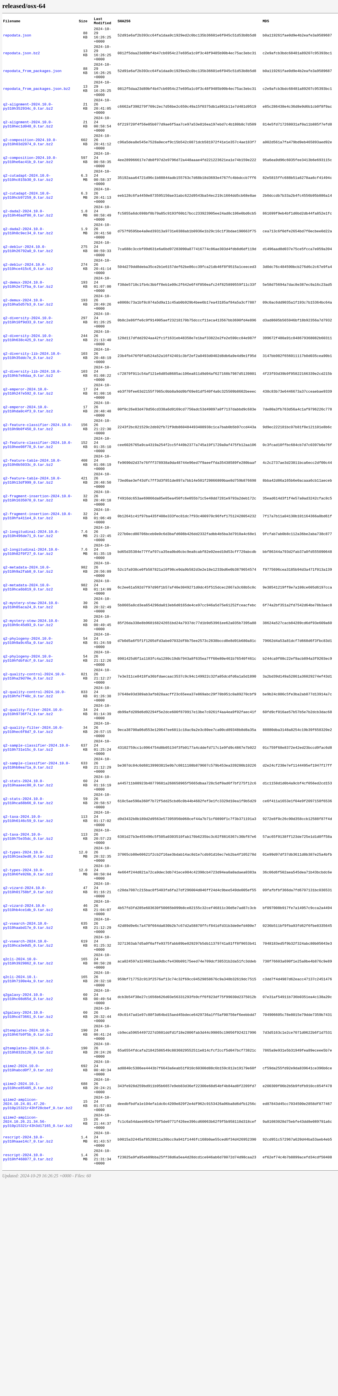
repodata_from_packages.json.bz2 (36, 102)
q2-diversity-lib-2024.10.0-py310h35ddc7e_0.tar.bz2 (32, 419)
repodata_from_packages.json (32, 80)
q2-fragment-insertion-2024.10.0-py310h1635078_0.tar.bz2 (37, 588)
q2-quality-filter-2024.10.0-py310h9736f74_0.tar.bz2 (33, 842)
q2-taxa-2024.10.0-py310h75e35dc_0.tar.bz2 (28, 990)
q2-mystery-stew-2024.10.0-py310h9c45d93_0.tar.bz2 (31, 737)
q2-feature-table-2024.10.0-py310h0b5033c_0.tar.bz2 (32, 546)
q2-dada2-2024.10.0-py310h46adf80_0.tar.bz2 (28, 250)
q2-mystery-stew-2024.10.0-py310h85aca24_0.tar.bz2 (31, 715)
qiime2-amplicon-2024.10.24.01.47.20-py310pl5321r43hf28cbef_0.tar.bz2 (37, 1307)
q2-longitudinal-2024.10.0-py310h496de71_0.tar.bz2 (31, 631)
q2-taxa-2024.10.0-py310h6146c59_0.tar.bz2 (28, 969)
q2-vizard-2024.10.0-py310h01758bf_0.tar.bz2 (28, 1054)
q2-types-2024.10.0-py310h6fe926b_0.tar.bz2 (28, 1033)
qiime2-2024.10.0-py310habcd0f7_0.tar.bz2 (28, 1265)
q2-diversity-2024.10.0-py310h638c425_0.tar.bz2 (28, 398)
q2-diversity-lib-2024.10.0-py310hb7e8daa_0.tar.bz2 (32, 440)
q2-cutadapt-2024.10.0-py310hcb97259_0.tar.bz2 (28, 229)
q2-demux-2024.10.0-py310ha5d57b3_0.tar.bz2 (28, 356)
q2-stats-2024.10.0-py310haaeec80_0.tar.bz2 (28, 927)
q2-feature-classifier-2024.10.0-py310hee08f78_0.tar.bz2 (37, 525)
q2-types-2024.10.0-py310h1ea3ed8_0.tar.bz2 (28, 1011)
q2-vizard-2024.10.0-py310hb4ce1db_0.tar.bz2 (28, 1075)
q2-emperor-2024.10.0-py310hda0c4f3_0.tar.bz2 (28, 483)
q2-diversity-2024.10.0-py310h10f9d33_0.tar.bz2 (28, 377)
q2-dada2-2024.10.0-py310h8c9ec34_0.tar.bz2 (28, 271)
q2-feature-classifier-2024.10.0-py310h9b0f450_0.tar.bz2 (37, 504)
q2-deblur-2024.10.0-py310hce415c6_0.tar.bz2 (28, 314)
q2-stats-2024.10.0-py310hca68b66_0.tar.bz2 (28, 948)
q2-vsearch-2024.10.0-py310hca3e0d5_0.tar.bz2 (28, 1117)
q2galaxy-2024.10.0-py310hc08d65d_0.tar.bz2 (28, 1181)
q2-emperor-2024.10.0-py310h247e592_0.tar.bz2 (28, 462)
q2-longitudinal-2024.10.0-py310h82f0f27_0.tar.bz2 (31, 652)
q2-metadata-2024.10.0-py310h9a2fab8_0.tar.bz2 (28, 673)
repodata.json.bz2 (21, 59)
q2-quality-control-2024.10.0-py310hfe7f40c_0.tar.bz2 (34, 821)
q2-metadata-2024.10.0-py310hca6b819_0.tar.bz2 (28, 694)
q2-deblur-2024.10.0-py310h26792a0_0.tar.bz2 (28, 292)
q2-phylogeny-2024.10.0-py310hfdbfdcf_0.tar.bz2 (28, 779)
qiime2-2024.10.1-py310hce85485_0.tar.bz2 (28, 1286)
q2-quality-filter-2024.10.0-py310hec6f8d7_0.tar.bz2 (33, 863)
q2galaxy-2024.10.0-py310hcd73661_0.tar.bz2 (28, 1202)
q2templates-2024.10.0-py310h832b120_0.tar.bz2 (28, 1244)
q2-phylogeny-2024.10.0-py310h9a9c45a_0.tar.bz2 (28, 758)
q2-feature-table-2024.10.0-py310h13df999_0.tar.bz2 (32, 567)
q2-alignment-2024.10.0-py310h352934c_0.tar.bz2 (28, 123)
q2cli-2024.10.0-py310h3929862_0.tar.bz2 (28, 1138)
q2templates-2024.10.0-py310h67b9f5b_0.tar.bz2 (28, 1223)
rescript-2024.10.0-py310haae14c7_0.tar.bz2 (28, 1350)
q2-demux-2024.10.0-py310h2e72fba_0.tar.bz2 (28, 335)
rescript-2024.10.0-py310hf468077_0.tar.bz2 (28, 1371)
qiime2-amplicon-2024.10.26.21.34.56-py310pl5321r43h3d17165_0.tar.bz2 (37, 1328)
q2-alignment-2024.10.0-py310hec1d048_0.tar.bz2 (28, 144)
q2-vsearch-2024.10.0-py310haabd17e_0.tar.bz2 (28, 1096)
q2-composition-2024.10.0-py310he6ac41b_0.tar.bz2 (30, 187)
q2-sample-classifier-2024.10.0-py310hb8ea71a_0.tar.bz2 (36, 906)
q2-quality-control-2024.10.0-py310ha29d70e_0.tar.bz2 (34, 800)
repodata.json (17, 38)
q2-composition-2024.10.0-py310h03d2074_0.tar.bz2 (30, 166)
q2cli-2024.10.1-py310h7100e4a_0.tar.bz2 (28, 1159)
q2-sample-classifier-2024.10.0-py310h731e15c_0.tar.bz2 (36, 885)
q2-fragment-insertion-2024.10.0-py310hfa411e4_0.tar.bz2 (37, 610)
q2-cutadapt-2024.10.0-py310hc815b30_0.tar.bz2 (28, 208)
